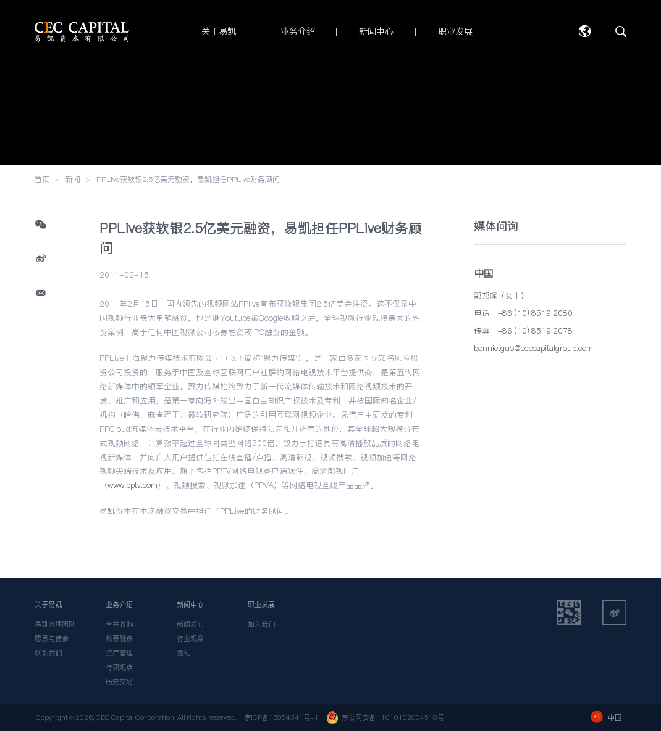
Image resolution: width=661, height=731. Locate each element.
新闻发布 (190, 624)
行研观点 (119, 667)
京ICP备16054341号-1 (281, 717)
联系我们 (48, 653)
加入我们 (261, 624)
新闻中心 (190, 604)
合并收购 (119, 624)
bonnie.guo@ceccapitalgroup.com (533, 347)
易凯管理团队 (55, 624)
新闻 (72, 179)
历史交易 (119, 682)
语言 (584, 30)
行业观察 (190, 638)
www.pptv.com (132, 484)
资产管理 (119, 653)
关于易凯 (48, 604)
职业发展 (261, 604)
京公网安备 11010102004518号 (385, 717)
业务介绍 (119, 604)
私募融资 (119, 638)
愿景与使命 (52, 638)
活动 (183, 653)
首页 (42, 179)
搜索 (620, 30)
